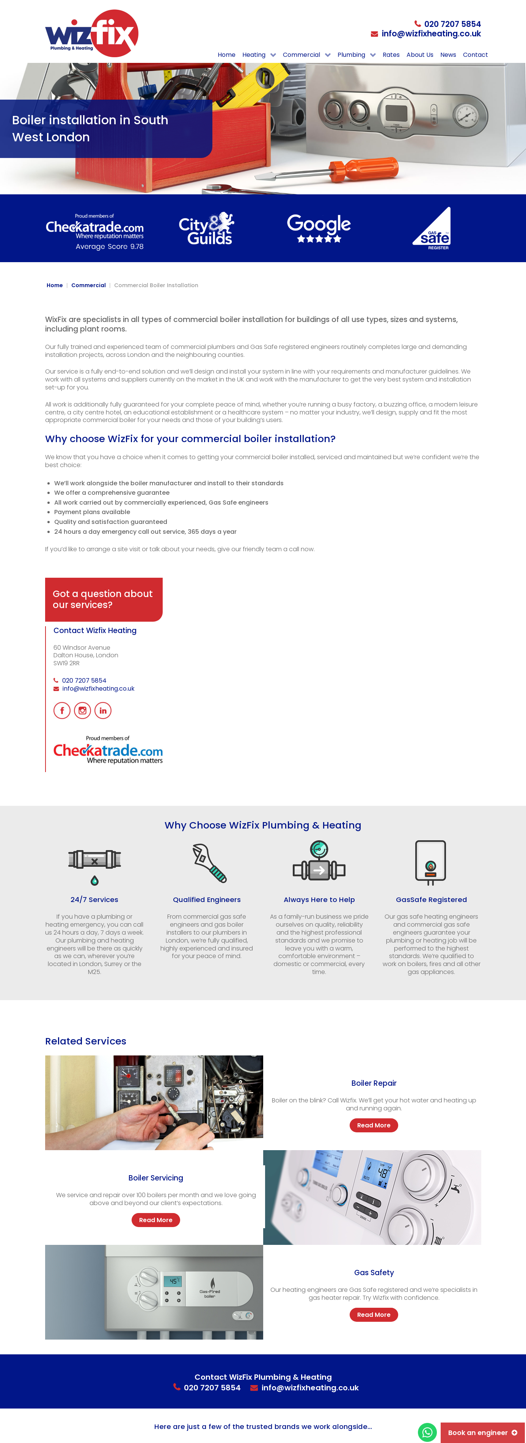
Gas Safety (374, 1273)
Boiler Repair (374, 1083)
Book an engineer (478, 1432)
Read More (374, 1125)
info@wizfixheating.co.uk (431, 33)
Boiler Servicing (156, 1178)
